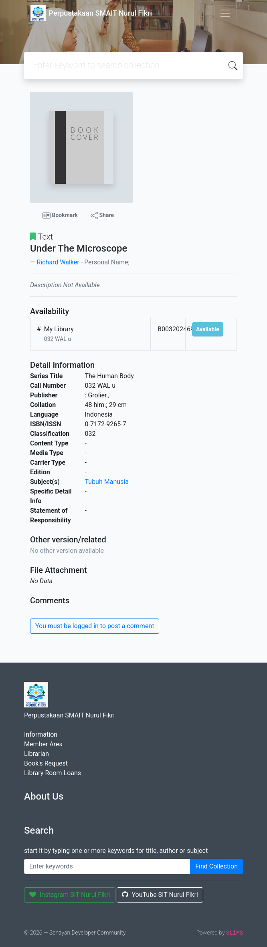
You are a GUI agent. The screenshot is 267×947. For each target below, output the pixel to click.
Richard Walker (57, 262)
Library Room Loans (52, 773)
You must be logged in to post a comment (94, 626)
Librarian (36, 754)
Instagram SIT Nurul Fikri (69, 895)
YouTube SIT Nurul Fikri (160, 895)
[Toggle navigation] (225, 13)
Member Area (43, 744)
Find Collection (216, 866)
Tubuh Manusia (107, 482)
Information (40, 734)
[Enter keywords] (107, 866)
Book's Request (46, 763)
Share (102, 215)
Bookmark (60, 216)
